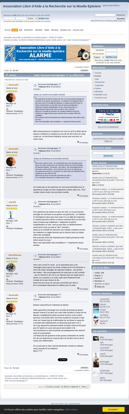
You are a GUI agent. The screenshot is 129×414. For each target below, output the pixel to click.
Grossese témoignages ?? (49, 84)
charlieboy (104, 315)
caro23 (12, 202)
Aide (97, 79)
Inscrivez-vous (101, 98)
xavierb (120, 228)
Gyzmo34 (104, 321)
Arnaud (103, 310)
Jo (64, 40)
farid (101, 343)
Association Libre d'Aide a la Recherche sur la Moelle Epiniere (52, 6)
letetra (102, 378)
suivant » (86, 67)
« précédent (78, 67)
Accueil (98, 73)
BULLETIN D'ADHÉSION (108, 127)
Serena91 (14, 85)
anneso (59, 40)
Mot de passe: (98, 54)
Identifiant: (100, 50)
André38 (120, 249)
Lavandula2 (104, 299)
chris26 (53, 40)
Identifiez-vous (101, 95)
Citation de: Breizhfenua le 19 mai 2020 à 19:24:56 (51, 159)
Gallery (98, 88)
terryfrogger (104, 362)
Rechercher (100, 82)
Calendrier (99, 85)
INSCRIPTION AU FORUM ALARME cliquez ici (108, 21)
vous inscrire (45, 15)
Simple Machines (74, 403)
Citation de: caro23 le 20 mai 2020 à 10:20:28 (49, 95)
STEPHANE (115, 192)
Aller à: (40, 387)
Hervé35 (114, 201)
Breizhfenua (15, 255)
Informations (71, 409)
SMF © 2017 (64, 403)
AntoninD (114, 219)
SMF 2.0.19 (55, 403)
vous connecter (30, 15)
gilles (97, 171)
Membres (99, 92)
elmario (113, 210)
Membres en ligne (102, 284)
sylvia (48, 40)
